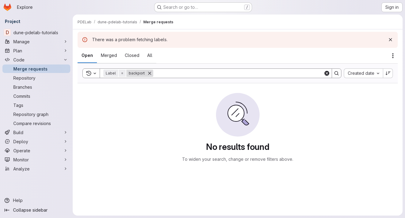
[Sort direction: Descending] (388, 73)
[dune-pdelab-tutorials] (36, 32)
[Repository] (36, 78)
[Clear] (326, 73)
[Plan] (36, 50)
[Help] (36, 200)
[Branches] (36, 87)
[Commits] (36, 96)
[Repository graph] (36, 114)
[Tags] (36, 105)
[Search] (238, 73)
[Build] (36, 132)
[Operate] (36, 150)
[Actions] (393, 56)
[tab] (87, 55)
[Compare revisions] (36, 123)
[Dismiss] (390, 39)
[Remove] (149, 73)
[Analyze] (36, 168)
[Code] (36, 59)
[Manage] (36, 41)
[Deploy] (36, 141)
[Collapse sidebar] (36, 210)
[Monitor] (36, 159)
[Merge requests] (36, 68)
